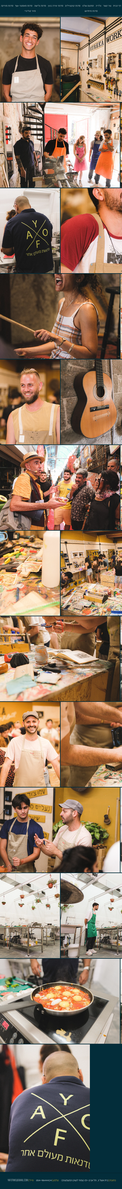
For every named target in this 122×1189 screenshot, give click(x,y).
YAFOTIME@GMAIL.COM (18, 1180)
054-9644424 (44, 1180)
